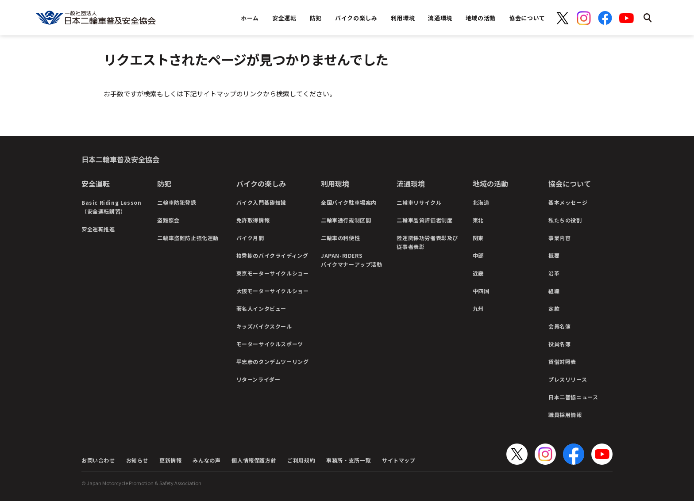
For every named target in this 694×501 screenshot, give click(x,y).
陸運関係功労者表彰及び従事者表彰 (427, 242)
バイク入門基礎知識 (261, 202)
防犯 (164, 183)
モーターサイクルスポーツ (269, 344)
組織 (553, 290)
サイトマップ (399, 460)
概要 (553, 255)
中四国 (481, 290)
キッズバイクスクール (264, 326)
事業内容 (559, 237)
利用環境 (335, 183)
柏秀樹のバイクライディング (272, 255)
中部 (478, 255)
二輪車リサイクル (419, 202)
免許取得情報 (253, 220)
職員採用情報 (565, 414)
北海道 (481, 202)
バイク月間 (250, 237)
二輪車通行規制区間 (346, 220)
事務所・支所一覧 (348, 460)
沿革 (553, 273)
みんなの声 (206, 460)
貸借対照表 (562, 361)
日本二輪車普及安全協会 (120, 159)
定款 (553, 308)
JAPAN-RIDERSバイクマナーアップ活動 (351, 260)
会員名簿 (559, 326)
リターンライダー (258, 379)
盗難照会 (168, 220)
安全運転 (95, 183)
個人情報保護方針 (253, 460)
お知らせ (137, 460)
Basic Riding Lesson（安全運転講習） (111, 207)
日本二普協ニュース (573, 397)
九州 (478, 308)
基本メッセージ (567, 202)
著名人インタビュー (261, 308)
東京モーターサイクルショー (272, 273)
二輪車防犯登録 (176, 202)
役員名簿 (559, 344)
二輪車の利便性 (340, 237)
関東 (478, 237)
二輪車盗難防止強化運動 (188, 237)
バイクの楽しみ (261, 183)
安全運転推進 (98, 229)
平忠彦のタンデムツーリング (272, 361)
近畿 (478, 273)
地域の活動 (490, 183)
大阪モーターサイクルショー (272, 290)
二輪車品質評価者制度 (424, 220)
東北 (478, 220)
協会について (569, 183)
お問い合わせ (98, 460)
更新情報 (170, 460)
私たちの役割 (565, 220)
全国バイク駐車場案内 (349, 202)
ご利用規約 (301, 460)
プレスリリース (567, 379)
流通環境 (411, 183)
